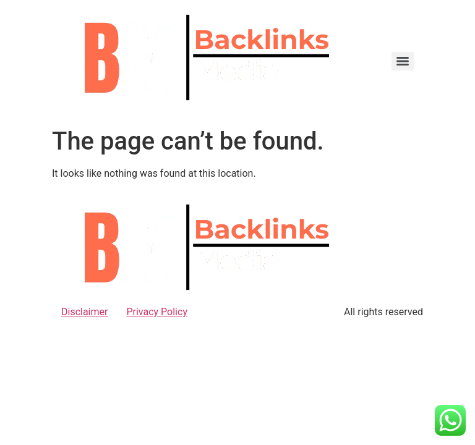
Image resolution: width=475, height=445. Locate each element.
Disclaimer (84, 312)
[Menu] (403, 61)
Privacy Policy (156, 312)
